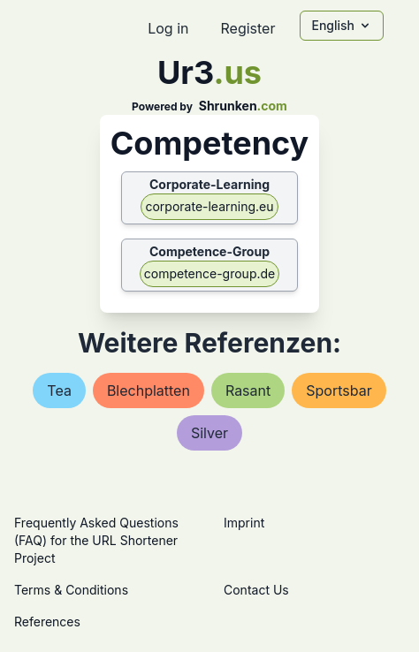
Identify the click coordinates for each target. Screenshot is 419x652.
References (47, 621)
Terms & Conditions (71, 589)
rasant (247, 390)
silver (209, 433)
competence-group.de (210, 273)
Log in (168, 28)
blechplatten (148, 390)
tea (59, 390)
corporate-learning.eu (209, 206)
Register (247, 28)
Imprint (244, 522)
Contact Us (256, 589)
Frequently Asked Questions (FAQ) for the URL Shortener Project (96, 540)
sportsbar (338, 390)
